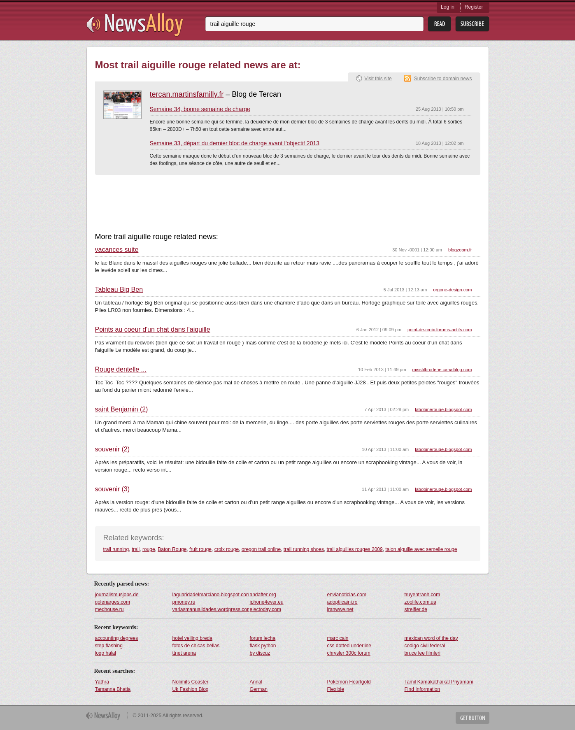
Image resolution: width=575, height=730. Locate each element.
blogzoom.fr (460, 249)
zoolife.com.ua (420, 602)
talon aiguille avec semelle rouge (421, 549)
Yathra (102, 682)
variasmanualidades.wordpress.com (210, 609)
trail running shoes (304, 549)
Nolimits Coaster (190, 682)
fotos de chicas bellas (196, 646)
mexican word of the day (431, 638)
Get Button (472, 718)
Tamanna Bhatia (113, 689)
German (259, 689)
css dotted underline (349, 646)
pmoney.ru (184, 602)
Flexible (335, 689)
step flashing (109, 646)
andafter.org (263, 594)
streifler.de (416, 609)
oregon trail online (261, 549)
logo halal (105, 653)
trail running (116, 549)
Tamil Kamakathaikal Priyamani (439, 682)
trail (136, 549)
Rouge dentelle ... (121, 369)
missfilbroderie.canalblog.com (442, 369)
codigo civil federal (425, 646)
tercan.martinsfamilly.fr (187, 94)
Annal (256, 682)
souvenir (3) (112, 489)
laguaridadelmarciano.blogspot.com (210, 594)
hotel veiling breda (192, 638)
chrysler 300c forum (348, 653)
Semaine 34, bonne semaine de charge (200, 109)
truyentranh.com (422, 594)
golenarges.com (112, 602)
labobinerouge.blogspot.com (443, 409)
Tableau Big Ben (119, 289)
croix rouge (226, 549)
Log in (447, 7)
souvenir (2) (112, 449)
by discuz (260, 653)
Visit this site (377, 78)
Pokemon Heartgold (349, 682)
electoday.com (265, 609)
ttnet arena (184, 653)
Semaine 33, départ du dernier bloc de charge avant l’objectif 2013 (235, 143)
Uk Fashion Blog (190, 689)
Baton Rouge (172, 549)
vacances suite (117, 249)
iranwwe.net (340, 609)
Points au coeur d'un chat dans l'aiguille (152, 329)
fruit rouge (200, 549)
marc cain (338, 638)
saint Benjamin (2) (121, 409)
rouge (148, 549)
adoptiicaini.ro (342, 602)
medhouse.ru (109, 609)
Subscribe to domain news (443, 78)
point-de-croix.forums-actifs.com (439, 329)
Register (474, 7)
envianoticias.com (346, 594)
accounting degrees (116, 638)
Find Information (422, 689)
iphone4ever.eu (267, 602)
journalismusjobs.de (117, 594)
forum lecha (263, 638)
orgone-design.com (452, 289)
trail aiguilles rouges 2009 (355, 549)
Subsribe (472, 24)
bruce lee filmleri (422, 653)
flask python (263, 646)
